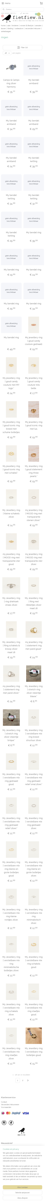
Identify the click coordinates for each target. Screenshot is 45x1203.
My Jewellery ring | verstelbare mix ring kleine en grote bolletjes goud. (11, 869)
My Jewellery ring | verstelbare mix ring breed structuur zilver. (34, 735)
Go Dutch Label (14, 1168)
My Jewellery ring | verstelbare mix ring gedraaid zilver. (34, 823)
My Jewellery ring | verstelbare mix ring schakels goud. (34, 962)
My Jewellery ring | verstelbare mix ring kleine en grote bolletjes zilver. (34, 869)
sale (8, 26)
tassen (3, 28)
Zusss (41, 1186)
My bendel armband (33, 82)
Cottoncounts (20, 1165)
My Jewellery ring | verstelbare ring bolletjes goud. (34, 1051)
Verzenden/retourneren (10, 1105)
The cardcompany (13, 1184)
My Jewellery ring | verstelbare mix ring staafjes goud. (34, 1009)
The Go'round (37, 1184)
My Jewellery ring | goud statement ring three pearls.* (34, 471)
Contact (4, 1102)
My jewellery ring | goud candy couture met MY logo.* (11, 383)
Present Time (30, 1179)
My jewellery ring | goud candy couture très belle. (33, 383)
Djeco (29, 1165)
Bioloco (14, 1163)
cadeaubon (19, 28)
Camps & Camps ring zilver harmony (11, 83)
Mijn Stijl (17, 1176)
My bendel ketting (33, 160)
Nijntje (11, 1179)
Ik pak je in (14, 1171)
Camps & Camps (7, 1165)
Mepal (10, 1176)
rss (32, 1198)
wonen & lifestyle (26, 26)
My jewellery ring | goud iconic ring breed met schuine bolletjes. (11, 427)
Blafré (20, 1163)
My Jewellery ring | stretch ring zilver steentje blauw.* (34, 691)
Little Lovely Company (20, 1173)
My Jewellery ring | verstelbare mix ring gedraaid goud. (11, 779)
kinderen (15, 26)
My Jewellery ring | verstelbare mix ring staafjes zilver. (11, 1053)
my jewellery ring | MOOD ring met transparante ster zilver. (33, 559)
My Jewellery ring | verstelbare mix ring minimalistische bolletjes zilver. (11, 964)
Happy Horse (26, 1168)
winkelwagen (6, 31)
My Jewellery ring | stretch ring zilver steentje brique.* (11, 735)
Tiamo (3, 1186)
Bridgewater (33, 1163)
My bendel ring (33, 232)
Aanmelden (7, 1153)
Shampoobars (14, 1181)
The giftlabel (26, 1184)
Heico (34, 1168)
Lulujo (37, 1171)
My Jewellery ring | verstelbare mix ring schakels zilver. (11, 1009)
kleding (10, 28)
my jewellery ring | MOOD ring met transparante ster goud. (11, 559)
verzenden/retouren (32, 28)
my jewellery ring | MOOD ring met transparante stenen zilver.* (33, 515)
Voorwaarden (6, 1107)
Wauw (24, 1186)
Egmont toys (37, 1165)
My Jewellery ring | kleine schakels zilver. (11, 513)
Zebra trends (33, 1186)
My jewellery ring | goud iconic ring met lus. (33, 425)
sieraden (38, 26)
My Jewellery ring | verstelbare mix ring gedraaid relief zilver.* (11, 823)
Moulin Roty (26, 1176)
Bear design (5, 1163)
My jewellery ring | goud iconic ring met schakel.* (11, 469)
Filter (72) (22, 47)
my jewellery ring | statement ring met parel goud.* (33, 645)
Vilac (9, 1186)
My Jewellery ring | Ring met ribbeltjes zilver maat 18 (34, 603)
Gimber (4, 1168)
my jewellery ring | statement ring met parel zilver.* (11, 689)
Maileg (32, 1173)
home (3, 26)
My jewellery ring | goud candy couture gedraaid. (33, 340)
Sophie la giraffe (27, 1181)
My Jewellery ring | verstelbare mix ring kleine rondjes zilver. (11, 914)
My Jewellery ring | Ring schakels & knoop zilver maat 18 (11, 647)
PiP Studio (19, 1179)
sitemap (28, 1198)
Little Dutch (5, 1173)
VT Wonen (17, 1186)
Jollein (22, 1171)
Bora (26, 1163)
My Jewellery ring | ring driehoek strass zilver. (11, 601)
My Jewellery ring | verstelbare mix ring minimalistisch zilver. (34, 916)
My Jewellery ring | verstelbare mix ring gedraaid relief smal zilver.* (34, 779)
